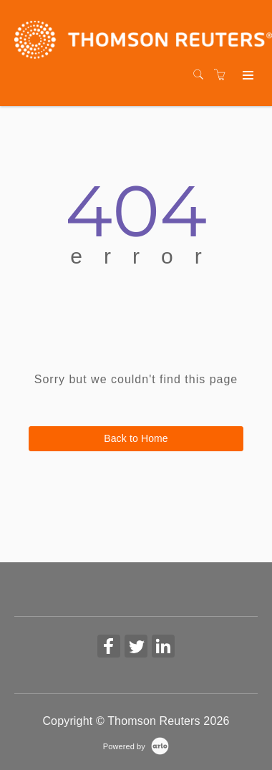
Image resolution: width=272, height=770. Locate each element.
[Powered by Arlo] (136, 745)
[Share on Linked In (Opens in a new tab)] (163, 648)
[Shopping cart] (223, 75)
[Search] (202, 75)
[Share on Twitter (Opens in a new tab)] (136, 648)
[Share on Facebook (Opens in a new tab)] (108, 648)
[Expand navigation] (246, 76)
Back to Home (136, 438)
